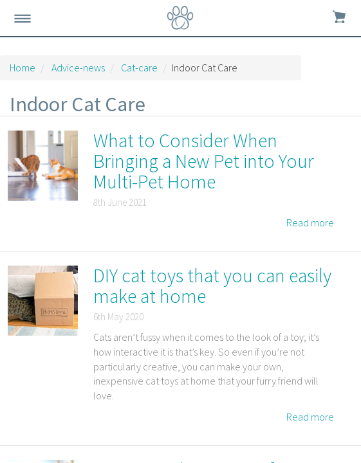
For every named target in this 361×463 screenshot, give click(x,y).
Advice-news (78, 67)
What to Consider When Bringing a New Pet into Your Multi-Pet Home (203, 161)
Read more (310, 222)
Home (22, 67)
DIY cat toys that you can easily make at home (212, 285)
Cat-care (139, 67)
